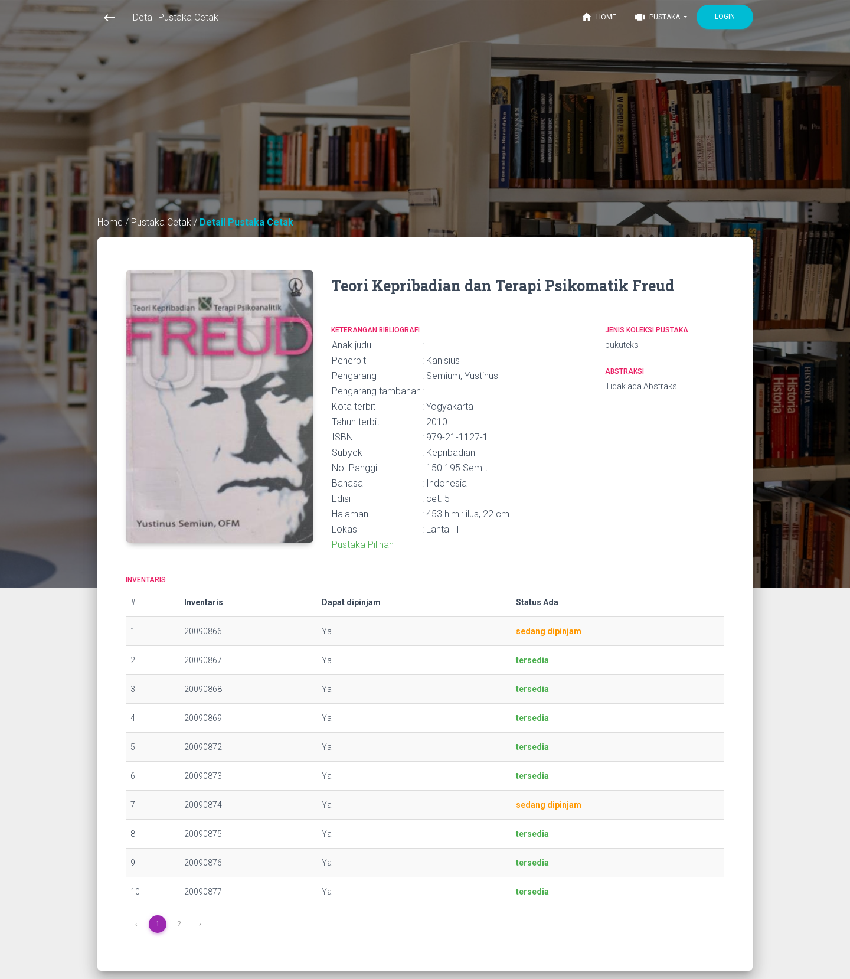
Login (725, 16)
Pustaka (658, 17)
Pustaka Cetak (162, 222)
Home (598, 17)
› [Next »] (200, 924)
